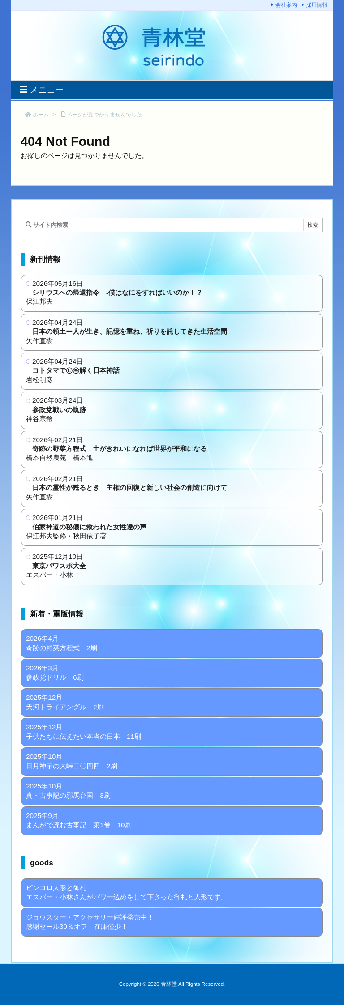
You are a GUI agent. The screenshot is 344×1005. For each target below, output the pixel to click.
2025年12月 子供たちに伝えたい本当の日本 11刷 (83, 731)
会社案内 (286, 5)
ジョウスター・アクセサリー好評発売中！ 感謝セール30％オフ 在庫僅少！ (90, 921)
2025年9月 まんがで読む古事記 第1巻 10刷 (79, 820)
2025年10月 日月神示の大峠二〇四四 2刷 (71, 761)
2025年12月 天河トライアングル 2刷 (65, 702)
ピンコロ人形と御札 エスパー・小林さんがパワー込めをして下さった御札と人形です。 (127, 892)
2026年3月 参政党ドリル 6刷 (55, 672)
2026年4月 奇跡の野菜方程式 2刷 (61, 643)
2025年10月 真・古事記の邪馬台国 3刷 (68, 790)
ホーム (41, 114)
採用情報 (316, 5)
